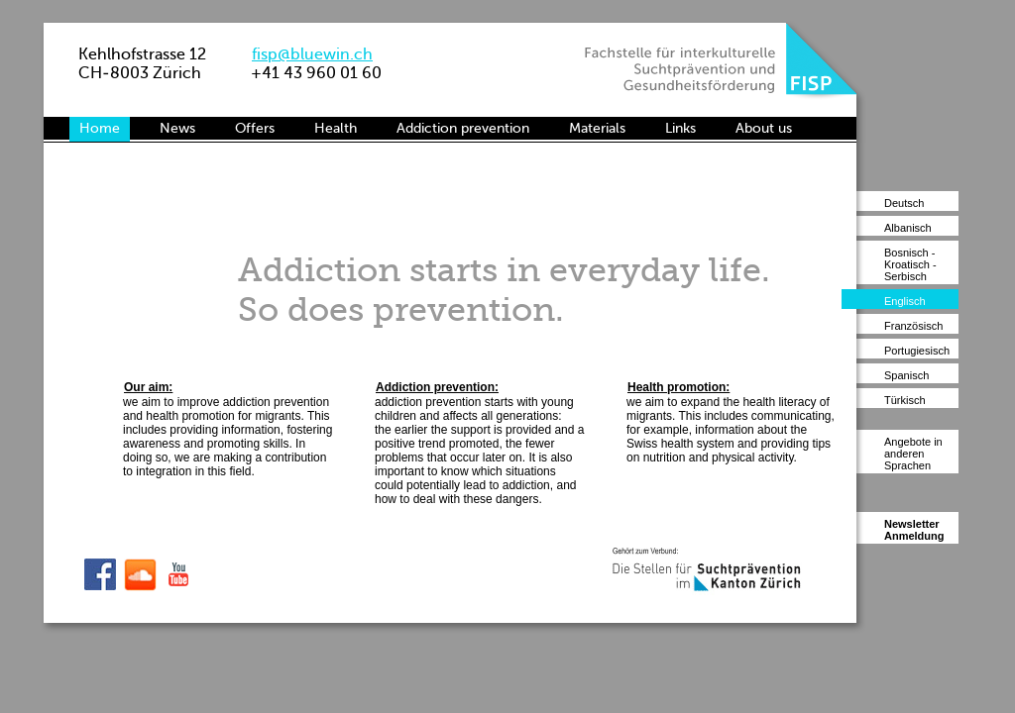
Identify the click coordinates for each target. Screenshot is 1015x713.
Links (680, 128)
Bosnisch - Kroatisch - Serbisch (910, 264)
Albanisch (908, 228)
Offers (255, 128)
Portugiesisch (917, 350)
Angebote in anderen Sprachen (913, 453)
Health (335, 128)
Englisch (905, 301)
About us (763, 128)
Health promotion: (678, 387)
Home (99, 128)
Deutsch (904, 203)
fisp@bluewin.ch (312, 54)
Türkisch (905, 400)
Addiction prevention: (437, 387)
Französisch (913, 326)
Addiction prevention (462, 128)
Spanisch (906, 375)
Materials (597, 128)
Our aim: (148, 387)
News (177, 128)
